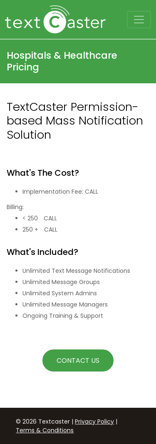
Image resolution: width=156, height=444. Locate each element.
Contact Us (78, 360)
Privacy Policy (94, 421)
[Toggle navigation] (139, 19)
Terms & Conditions (45, 430)
